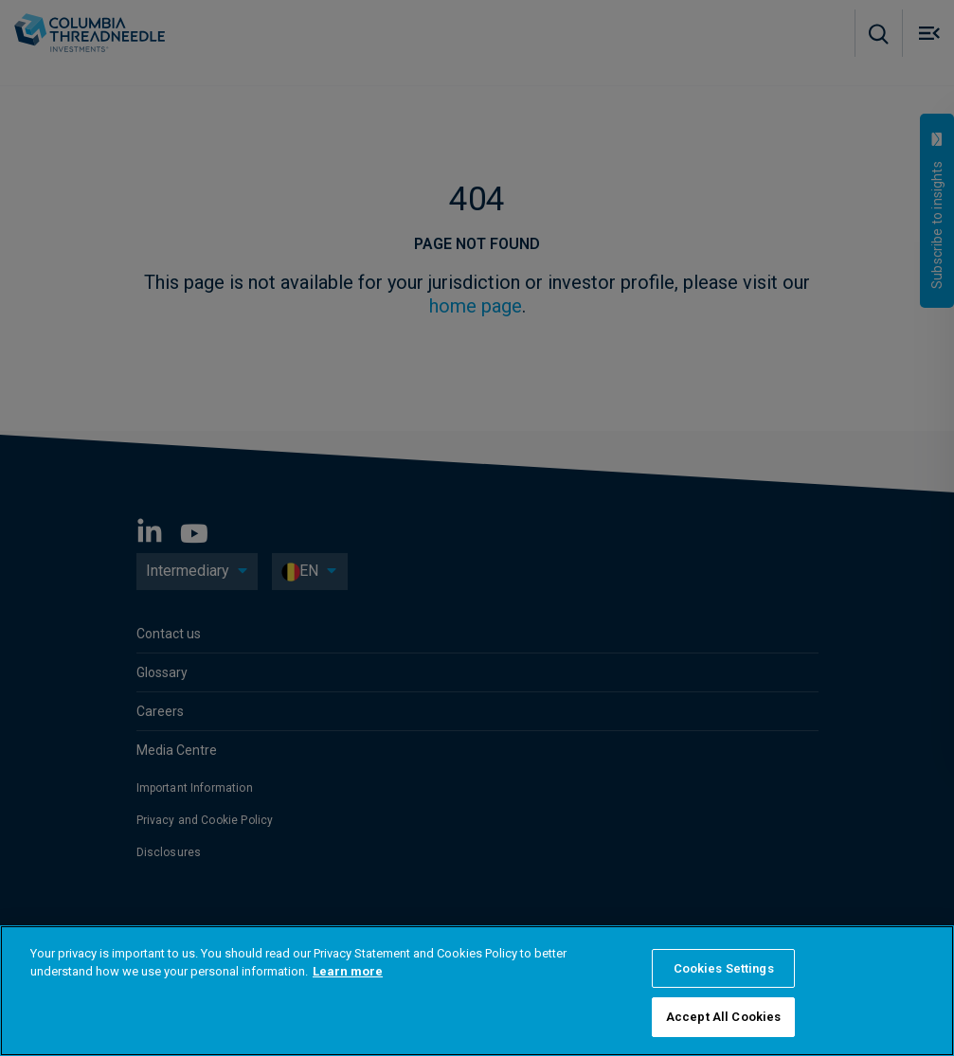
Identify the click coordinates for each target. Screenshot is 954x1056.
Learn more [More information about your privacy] (348, 971)
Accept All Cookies (723, 1017)
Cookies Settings (724, 968)
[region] (477, 990)
